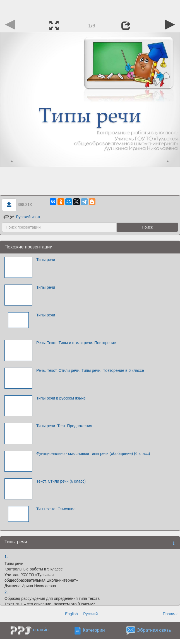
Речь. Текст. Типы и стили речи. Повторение (76, 342)
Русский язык (21, 217)
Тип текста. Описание (56, 509)
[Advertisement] (90, 8)
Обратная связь (153, 630)
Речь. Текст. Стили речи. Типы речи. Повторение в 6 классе (90, 370)
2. (6, 592)
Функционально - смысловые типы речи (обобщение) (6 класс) (93, 453)
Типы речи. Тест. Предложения (64, 426)
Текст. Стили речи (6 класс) (61, 481)
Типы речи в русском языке (61, 398)
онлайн (41, 629)
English (71, 614)
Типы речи (45, 259)
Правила (171, 614)
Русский (90, 614)
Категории (94, 630)
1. (6, 557)
